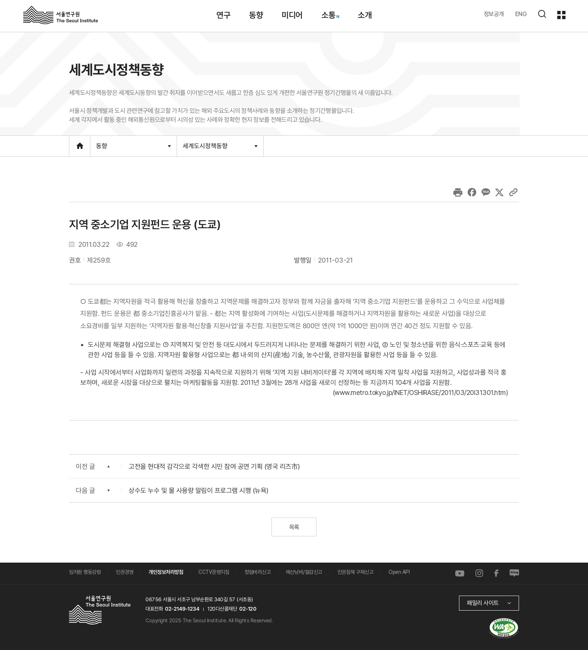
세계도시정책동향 (220, 149)
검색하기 (542, 14)
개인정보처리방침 (165, 572)
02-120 (247, 609)
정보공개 (494, 14)
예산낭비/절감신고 (304, 572)
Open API (399, 572)
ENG (521, 14)
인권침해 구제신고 (356, 572)
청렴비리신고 (257, 572)
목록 (294, 527)
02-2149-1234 (182, 609)
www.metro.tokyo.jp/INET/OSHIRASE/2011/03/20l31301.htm (420, 392)
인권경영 (124, 572)
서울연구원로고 (60, 14)
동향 (133, 149)
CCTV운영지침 (213, 572)
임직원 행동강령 (84, 572)
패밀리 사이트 (483, 602)
